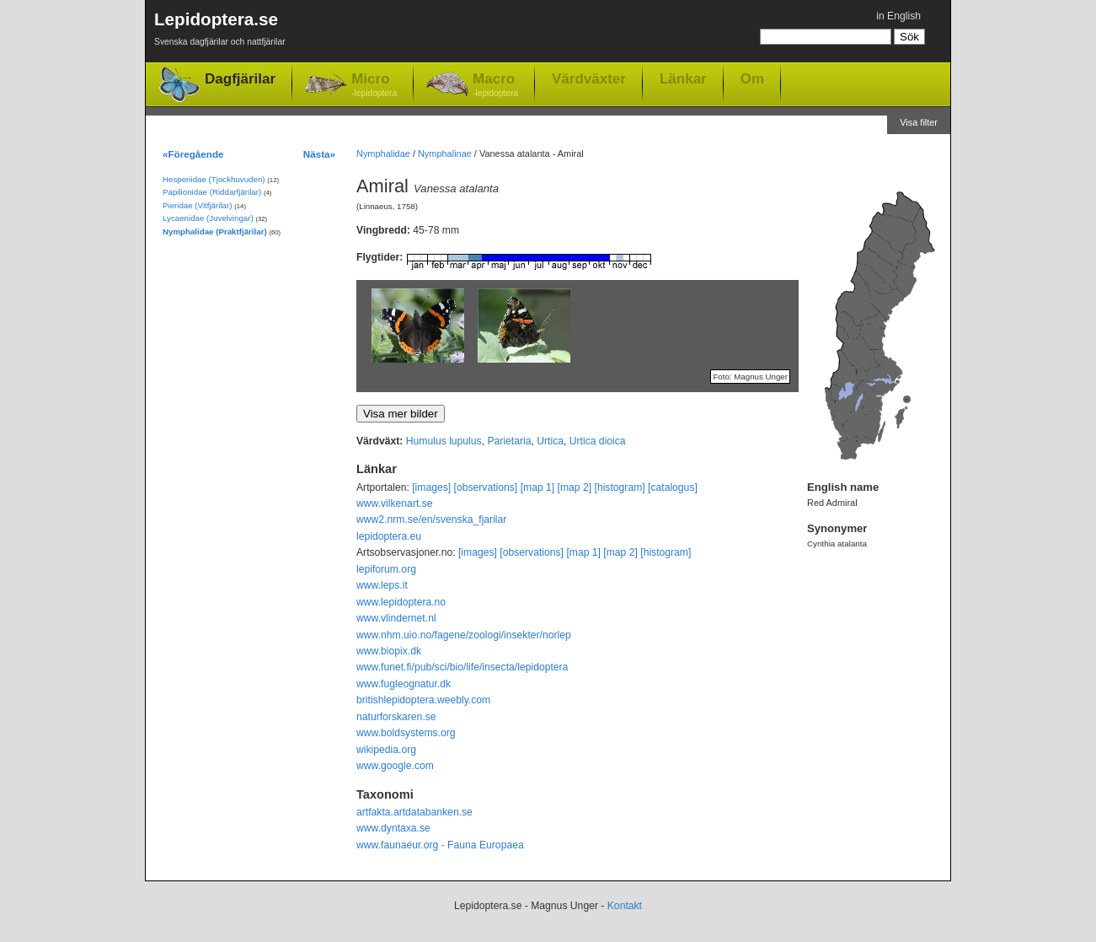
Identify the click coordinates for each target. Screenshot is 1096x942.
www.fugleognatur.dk (403, 684)
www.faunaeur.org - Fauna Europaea (440, 845)
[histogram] (620, 487)
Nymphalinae (445, 153)
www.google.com (395, 766)
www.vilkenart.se (394, 503)
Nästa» (319, 153)
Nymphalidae (383, 153)
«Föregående (193, 153)
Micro (374, 85)
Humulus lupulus (444, 441)
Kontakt (624, 906)
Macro (495, 85)
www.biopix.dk (388, 651)
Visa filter (919, 122)
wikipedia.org (386, 750)
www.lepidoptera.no (401, 602)
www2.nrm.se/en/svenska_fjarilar (431, 519)
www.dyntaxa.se (393, 828)
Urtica (550, 441)
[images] (431, 487)
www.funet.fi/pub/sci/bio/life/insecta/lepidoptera (462, 667)
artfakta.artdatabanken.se (414, 812)
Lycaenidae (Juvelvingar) (208, 218)
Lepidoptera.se (220, 31)
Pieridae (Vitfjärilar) (197, 205)
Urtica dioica (597, 441)
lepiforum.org (386, 569)
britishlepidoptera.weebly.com (423, 700)
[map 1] (538, 487)
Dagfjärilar (240, 79)
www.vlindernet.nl (396, 618)
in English (898, 16)
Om (752, 78)
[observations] (486, 487)
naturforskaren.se (396, 717)
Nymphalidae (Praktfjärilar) (215, 231)
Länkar (683, 78)
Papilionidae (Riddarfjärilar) (212, 191)
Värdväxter (589, 78)
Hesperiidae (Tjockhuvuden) (214, 179)
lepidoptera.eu (388, 536)
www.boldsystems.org (406, 733)
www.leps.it (382, 585)
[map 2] (575, 487)
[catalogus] (673, 487)
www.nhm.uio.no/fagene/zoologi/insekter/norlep (463, 635)
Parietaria (509, 441)
